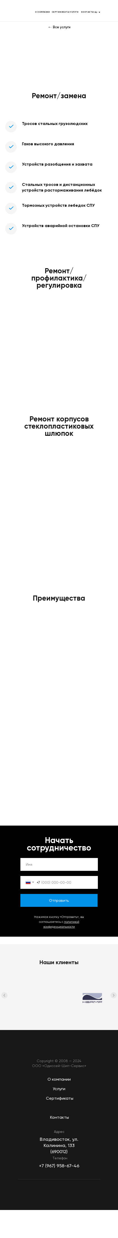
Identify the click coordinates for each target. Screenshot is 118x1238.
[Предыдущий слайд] (4, 996)
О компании (59, 1079)
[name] (59, 864)
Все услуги (61, 27)
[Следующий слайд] (114, 996)
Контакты (59, 1117)
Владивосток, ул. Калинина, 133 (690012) (59, 1145)
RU (96, 12)
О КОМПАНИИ (42, 12)
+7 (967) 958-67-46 (59, 1165)
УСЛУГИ (74, 12)
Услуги (59, 1088)
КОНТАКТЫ (87, 12)
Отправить (59, 900)
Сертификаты (59, 1098)
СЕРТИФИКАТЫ (60, 12)
